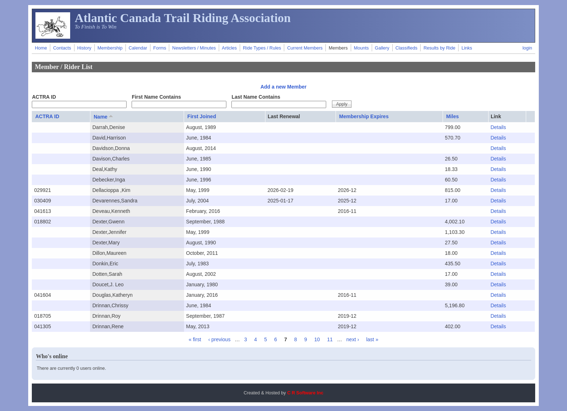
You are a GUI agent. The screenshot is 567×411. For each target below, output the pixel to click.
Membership (110, 48)
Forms (159, 48)
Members (338, 48)
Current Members (305, 48)
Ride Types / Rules (262, 48)
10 (317, 339)
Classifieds (406, 48)
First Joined (201, 116)
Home (41, 48)
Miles (452, 116)
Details (498, 127)
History (84, 48)
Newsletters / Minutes (194, 48)
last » (372, 339)
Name (104, 116)
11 (330, 339)
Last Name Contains (255, 97)
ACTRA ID (44, 97)
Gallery (382, 48)
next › (352, 339)
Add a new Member (283, 87)
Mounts (361, 48)
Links (466, 48)
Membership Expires (364, 116)
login (527, 48)
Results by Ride (439, 48)
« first (195, 339)
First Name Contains (156, 97)
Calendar (138, 48)
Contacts (62, 48)
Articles (229, 48)
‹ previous (219, 339)
